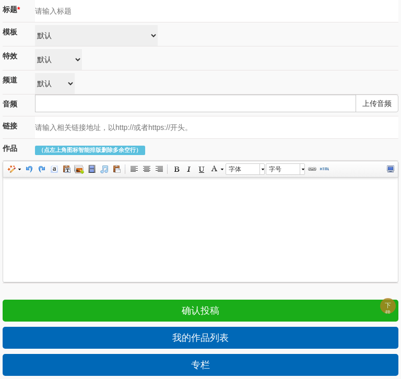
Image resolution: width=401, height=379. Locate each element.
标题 (11, 9)
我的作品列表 (200, 338)
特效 (10, 56)
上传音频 (377, 103)
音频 (10, 104)
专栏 (200, 365)
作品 (10, 148)
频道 (10, 80)
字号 (275, 169)
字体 (235, 169)
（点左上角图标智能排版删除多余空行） (89, 150)
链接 (10, 126)
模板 (10, 32)
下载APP (390, 308)
